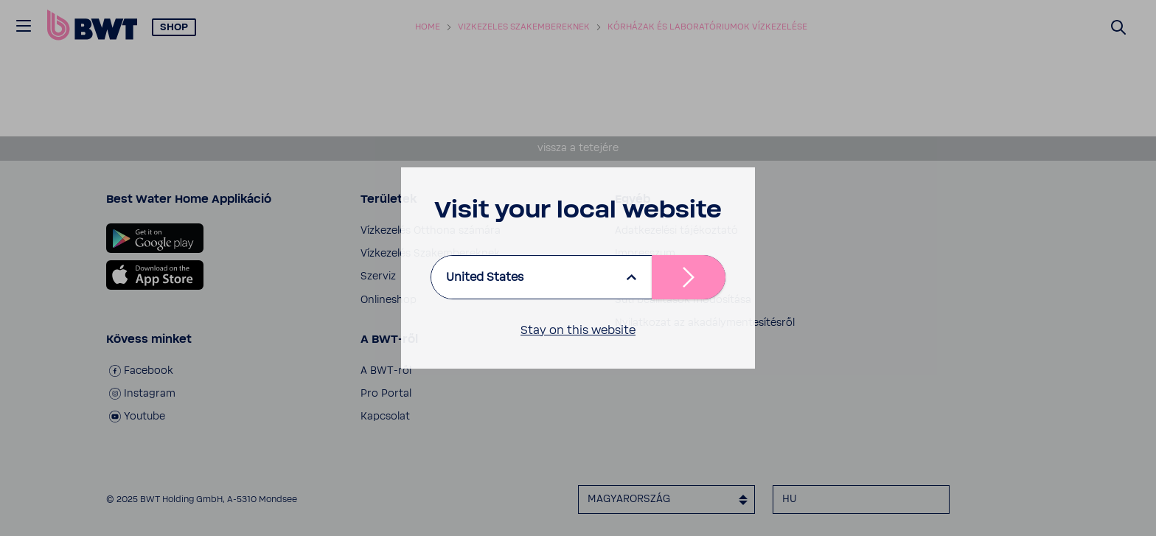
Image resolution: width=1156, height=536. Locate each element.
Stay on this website (578, 330)
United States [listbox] (484, 277)
